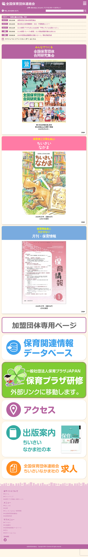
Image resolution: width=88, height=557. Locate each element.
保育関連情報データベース (13, 528)
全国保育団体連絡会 (11, 513)
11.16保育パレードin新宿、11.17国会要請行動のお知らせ (36, 31)
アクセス (8, 522)
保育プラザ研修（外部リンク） (14, 499)
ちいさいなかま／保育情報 (13, 511)
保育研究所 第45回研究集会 (26, 20)
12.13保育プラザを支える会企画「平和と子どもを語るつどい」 (38, 28)
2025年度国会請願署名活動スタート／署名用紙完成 (34, 35)
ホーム (7, 494)
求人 (6, 530)
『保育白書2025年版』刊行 (18, 17)
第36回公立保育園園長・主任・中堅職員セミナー (33, 24)
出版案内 (8, 525)
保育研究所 (8, 516)
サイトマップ (9, 496)
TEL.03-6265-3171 (11, 11)
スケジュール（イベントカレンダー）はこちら (20, 39)
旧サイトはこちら (10, 533)
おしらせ (8, 505)
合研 (6, 508)
